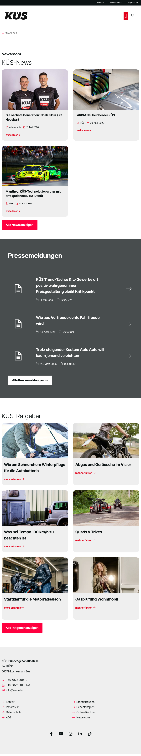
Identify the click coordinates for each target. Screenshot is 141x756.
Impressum (133, 2)
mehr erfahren (14, 480)
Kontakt (100, 2)
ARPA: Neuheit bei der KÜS (96, 115)
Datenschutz (115, 2)
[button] (126, 16)
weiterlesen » (13, 134)
